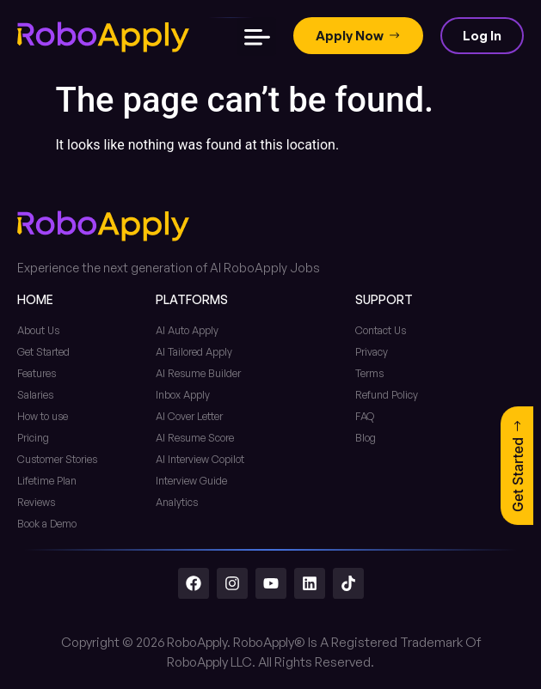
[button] (256, 36)
